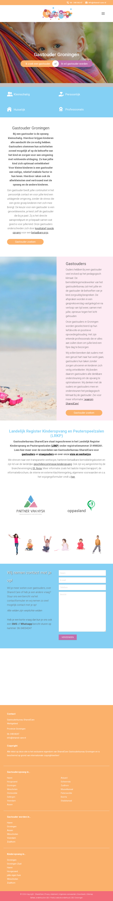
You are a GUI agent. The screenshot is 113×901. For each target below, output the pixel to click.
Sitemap (90, 894)
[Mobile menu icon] (103, 13)
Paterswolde (66, 793)
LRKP (55, 445)
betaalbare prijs (39, 232)
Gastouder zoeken (25, 241)
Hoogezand (12, 782)
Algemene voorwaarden (67, 894)
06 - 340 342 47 (74, 2)
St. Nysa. (37, 468)
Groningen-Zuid (14, 863)
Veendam (11, 801)
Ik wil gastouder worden (74, 63)
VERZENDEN (68, 637)
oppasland (77, 510)
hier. (73, 476)
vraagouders (46, 454)
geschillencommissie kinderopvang (52, 464)
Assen (10, 804)
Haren (9, 778)
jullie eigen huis (14, 875)
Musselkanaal (67, 789)
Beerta (64, 797)
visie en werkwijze (80, 454)
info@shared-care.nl (95, 2)
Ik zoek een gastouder (37, 63)
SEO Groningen (77, 898)
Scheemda (66, 782)
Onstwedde (12, 793)
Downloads (81, 894)
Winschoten (12, 789)
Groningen (11, 785)
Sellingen (11, 797)
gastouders (28, 454)
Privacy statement (51, 894)
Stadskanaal (66, 801)
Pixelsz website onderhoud (60, 898)
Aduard (64, 778)
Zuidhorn (65, 785)
